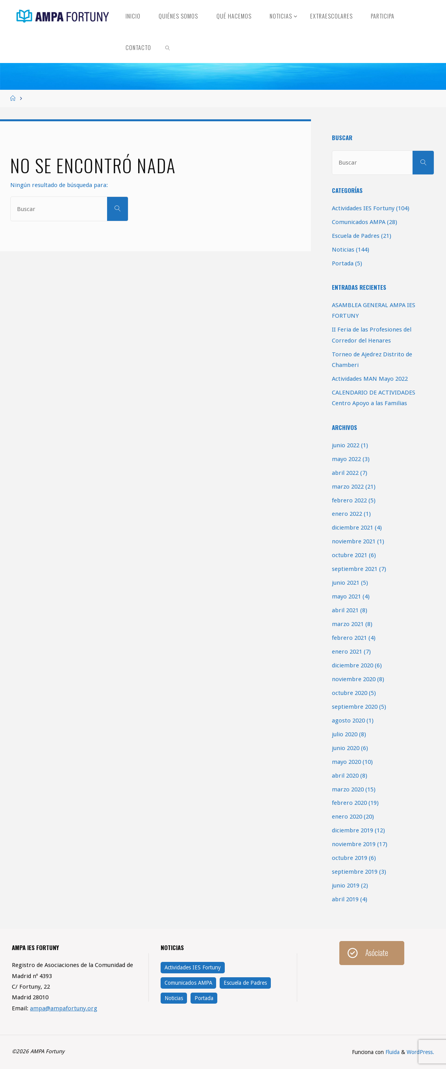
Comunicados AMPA (358, 222)
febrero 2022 (349, 500)
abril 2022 (345, 472)
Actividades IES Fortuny (363, 208)
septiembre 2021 (355, 568)
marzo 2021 (348, 624)
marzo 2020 (348, 789)
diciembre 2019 (352, 830)
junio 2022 (345, 445)
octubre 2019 (349, 857)
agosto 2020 (348, 720)
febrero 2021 (349, 637)
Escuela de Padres (355, 235)
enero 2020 (347, 816)
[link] (168, 47)
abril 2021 (345, 610)
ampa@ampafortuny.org (63, 1008)
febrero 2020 (349, 802)
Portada (342, 263)
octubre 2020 (349, 693)
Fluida (392, 1052)
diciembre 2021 (352, 527)
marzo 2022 (348, 486)
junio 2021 (345, 582)
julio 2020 (344, 734)
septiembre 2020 (355, 706)
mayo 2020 (346, 761)
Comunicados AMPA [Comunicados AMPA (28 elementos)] (188, 983)
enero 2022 (347, 513)
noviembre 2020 (354, 679)
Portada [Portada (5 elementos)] (203, 998)
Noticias (343, 249)
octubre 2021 (349, 555)
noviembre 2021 (354, 541)
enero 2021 (347, 651)
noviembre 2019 (354, 844)
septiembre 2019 (355, 871)
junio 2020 (345, 748)
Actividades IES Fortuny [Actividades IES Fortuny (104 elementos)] (193, 967)
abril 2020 (345, 775)
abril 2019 (345, 899)
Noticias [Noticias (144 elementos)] (174, 998)
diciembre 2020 (352, 665)
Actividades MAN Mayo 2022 (370, 378)
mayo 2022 (346, 459)
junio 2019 (345, 885)
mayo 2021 (346, 596)
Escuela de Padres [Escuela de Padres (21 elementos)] (245, 983)
